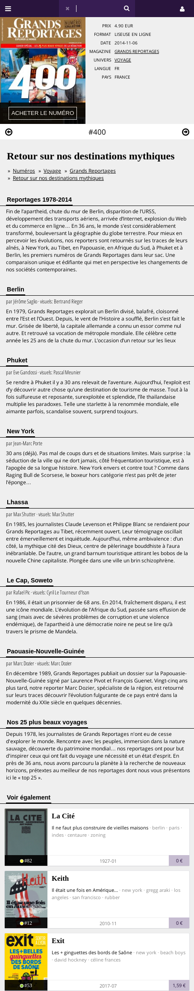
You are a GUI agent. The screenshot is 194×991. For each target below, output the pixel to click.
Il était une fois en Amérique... (85, 890)
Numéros (24, 170)
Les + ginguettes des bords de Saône (92, 952)
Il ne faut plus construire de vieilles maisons (100, 827)
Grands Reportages (137, 51)
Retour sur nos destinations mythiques (58, 178)
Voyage (123, 60)
